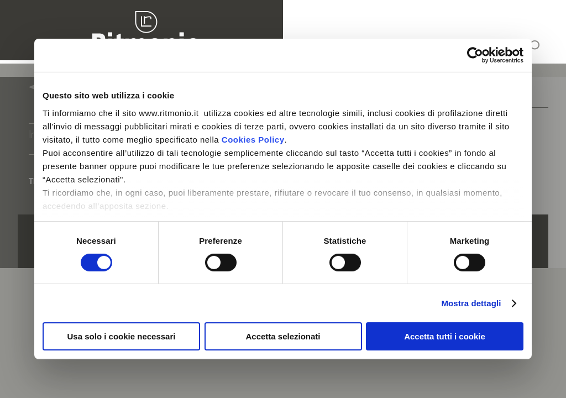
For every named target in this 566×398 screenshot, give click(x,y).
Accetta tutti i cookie (444, 336)
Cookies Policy (253, 139)
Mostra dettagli (471, 303)
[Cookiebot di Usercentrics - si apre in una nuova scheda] (475, 55)
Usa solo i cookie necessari (121, 336)
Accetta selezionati (282, 336)
